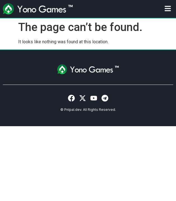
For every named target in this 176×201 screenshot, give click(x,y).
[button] (167, 9)
